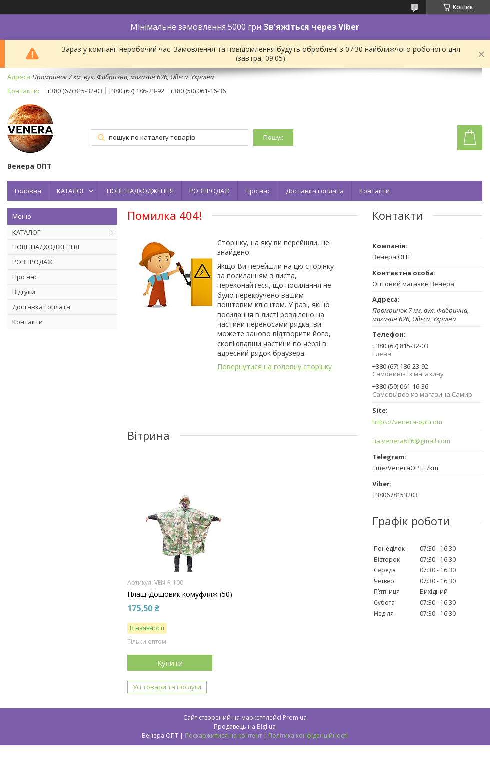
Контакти (375, 190)
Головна (28, 190)
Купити (170, 663)
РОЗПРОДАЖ (210, 190)
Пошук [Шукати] (274, 137)
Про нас (258, 190)
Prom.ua (295, 717)
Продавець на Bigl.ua (245, 726)
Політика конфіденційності (308, 735)
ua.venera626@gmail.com (411, 441)
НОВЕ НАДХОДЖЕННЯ (140, 190)
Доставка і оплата (315, 190)
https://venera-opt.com (407, 422)
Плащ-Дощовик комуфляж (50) (180, 594)
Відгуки (24, 291)
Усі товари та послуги (167, 686)
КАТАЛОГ (71, 190)
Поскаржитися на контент (223, 735)
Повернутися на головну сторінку (275, 366)
